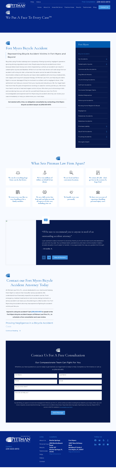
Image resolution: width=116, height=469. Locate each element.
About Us (42, 440)
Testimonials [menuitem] (87, 7)
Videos (38, 2)
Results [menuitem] (78, 7)
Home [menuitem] (39, 7)
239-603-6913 (103, 2)
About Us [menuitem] (47, 7)
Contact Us (104, 7)
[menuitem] (92, 53)
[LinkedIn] (95, 444)
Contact (42, 461)
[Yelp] (104, 440)
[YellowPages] (104, 444)
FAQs (32, 2)
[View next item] (49, 258)
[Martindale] (108, 444)
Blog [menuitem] (94, 7)
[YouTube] (99, 444)
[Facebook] (95, 440)
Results (41, 447)
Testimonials (43, 451)
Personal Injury (44, 444)
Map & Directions (55, 454)
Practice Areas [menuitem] (69, 7)
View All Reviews (60, 258)
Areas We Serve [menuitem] (57, 7)
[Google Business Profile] (99, 440)
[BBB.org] (108, 440)
